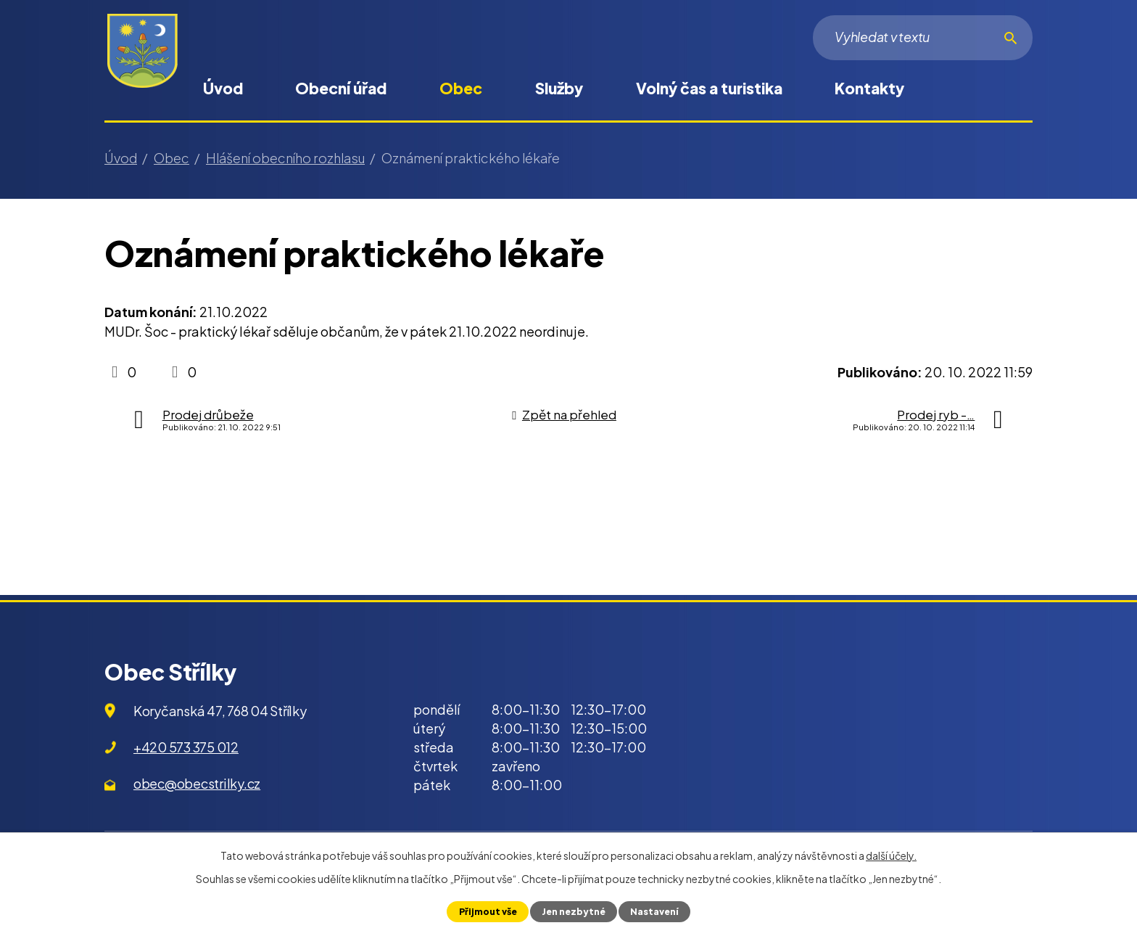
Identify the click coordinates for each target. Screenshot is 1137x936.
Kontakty (869, 88)
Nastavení (655, 911)
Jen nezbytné (573, 911)
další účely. (891, 855)
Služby (559, 88)
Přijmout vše (486, 911)
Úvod (223, 88)
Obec (460, 88)
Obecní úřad (340, 88)
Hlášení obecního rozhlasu (285, 157)
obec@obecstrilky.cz (196, 783)
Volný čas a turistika (709, 88)
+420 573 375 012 (186, 747)
